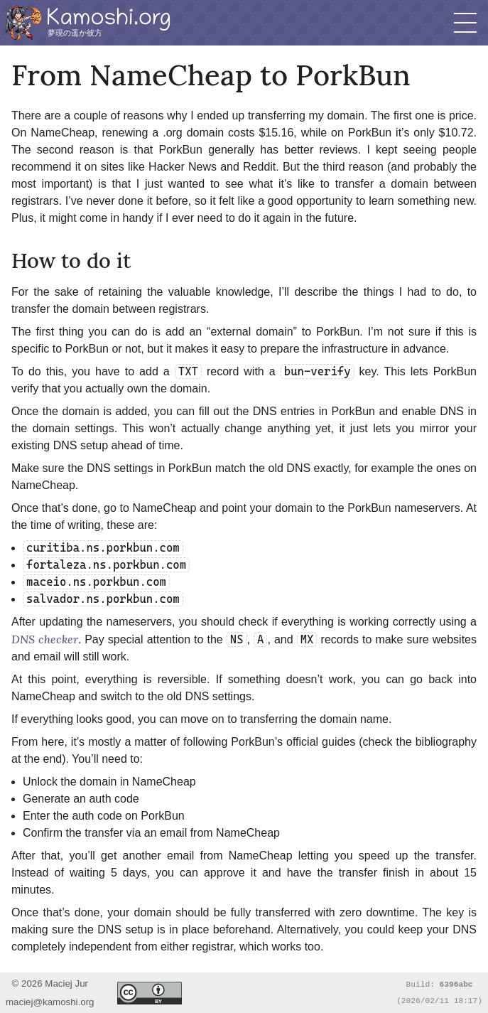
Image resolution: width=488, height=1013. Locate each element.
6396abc (456, 983)
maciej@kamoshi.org (50, 1002)
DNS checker (44, 639)
